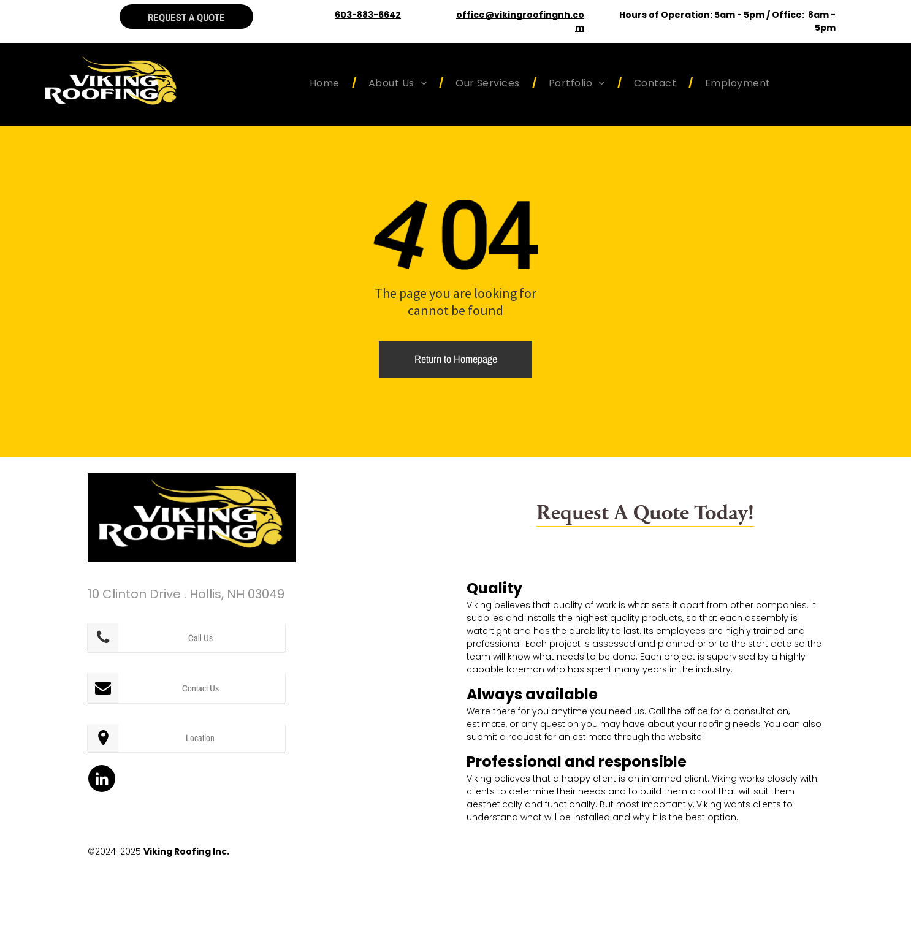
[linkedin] (101, 780)
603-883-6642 (368, 15)
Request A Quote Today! (645, 511)
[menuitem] (326, 83)
